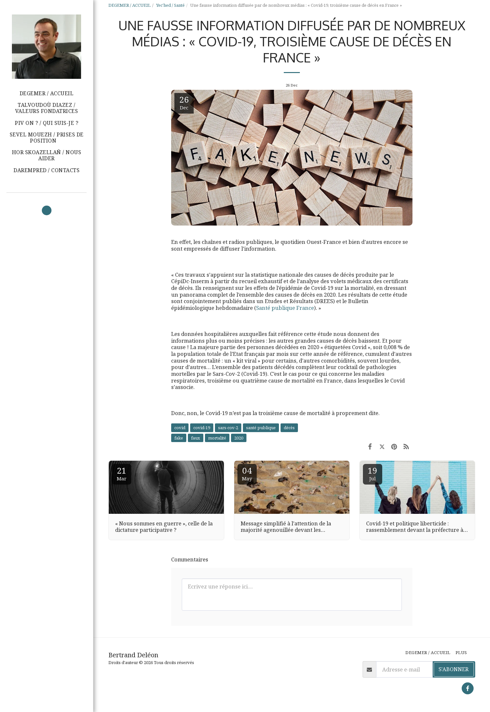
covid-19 (201, 427)
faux (195, 438)
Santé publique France (285, 307)
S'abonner (454, 669)
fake (178, 438)
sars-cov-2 (228, 427)
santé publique (261, 427)
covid (179, 427)
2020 (238, 438)
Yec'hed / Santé (170, 5)
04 (247, 473)
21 (121, 473)
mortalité (217, 438)
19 (372, 473)
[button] (46, 137)
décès (289, 427)
